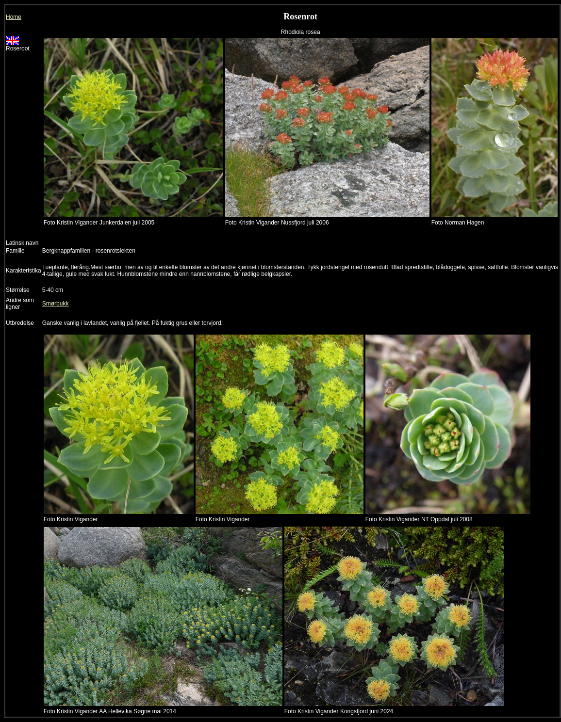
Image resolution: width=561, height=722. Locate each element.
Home (13, 17)
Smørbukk (55, 303)
